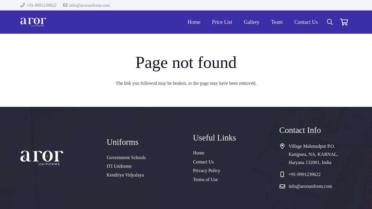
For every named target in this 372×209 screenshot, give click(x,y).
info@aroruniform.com (310, 186)
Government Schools (126, 157)
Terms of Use (205, 179)
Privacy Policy (206, 170)
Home (198, 152)
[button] (329, 22)
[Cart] (344, 22)
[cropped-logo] (33, 22)
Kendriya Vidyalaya (125, 174)
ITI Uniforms (119, 166)
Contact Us (203, 161)
